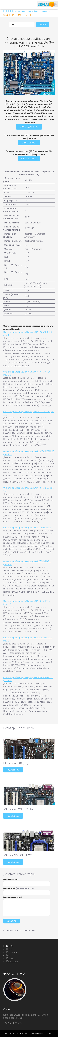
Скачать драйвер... (29, 126)
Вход (8, 955)
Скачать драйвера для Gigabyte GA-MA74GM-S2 (27, 527)
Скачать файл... (29, 158)
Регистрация (12, 952)
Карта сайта (12, 961)
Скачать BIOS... (29, 142)
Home (9, 949)
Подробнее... (13, 769)
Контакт (10, 958)
